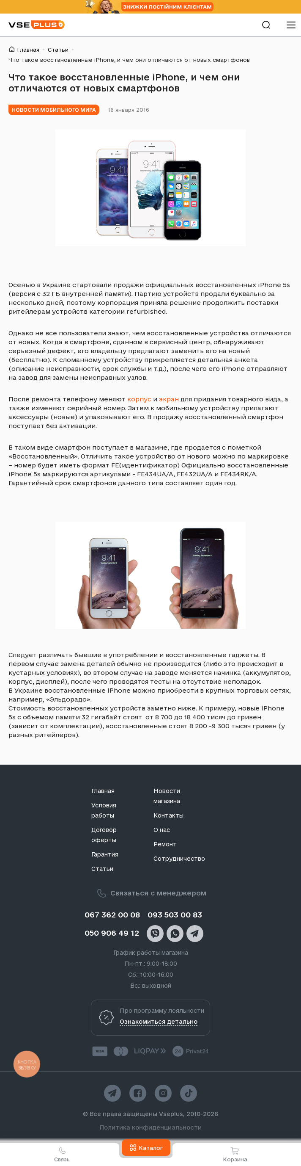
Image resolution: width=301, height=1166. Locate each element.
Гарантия (104, 854)
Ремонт (165, 844)
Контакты (168, 815)
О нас (161, 829)
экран (169, 399)
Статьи (58, 49)
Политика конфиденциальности (151, 1127)
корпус (139, 399)
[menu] (291, 25)
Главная (28, 49)
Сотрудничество (179, 858)
